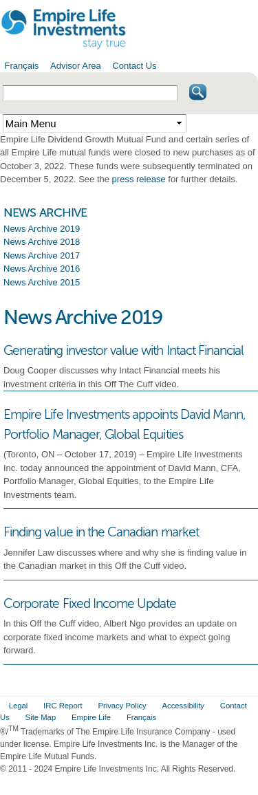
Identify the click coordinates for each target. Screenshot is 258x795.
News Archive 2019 (41, 229)
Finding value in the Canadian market (101, 532)
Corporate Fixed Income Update (89, 603)
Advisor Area (75, 66)
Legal (18, 705)
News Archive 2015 (41, 282)
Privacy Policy (122, 705)
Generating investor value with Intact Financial (123, 350)
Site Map (40, 717)
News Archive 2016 (41, 268)
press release (139, 179)
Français (22, 66)
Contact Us (134, 66)
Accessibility (183, 705)
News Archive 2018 (41, 242)
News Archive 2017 (41, 255)
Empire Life (91, 717)
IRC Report (63, 705)
